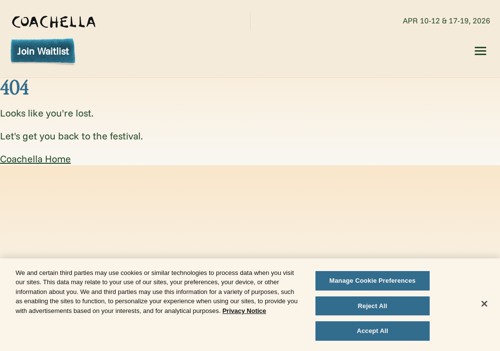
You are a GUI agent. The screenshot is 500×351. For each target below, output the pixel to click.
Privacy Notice (244, 312)
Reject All (372, 307)
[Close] (484, 305)
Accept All (372, 332)
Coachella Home (35, 159)
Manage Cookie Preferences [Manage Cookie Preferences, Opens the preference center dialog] (373, 282)
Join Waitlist (43, 51)
